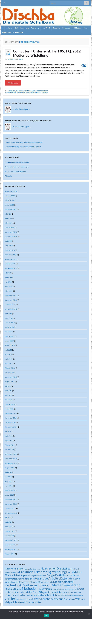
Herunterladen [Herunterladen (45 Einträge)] (70, 575)
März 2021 (8, 223)
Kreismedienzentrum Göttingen (17, 167)
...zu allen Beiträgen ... (20, 109)
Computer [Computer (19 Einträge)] (28, 569)
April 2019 (8, 286)
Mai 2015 (8, 395)
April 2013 (8, 481)
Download (66, 28)
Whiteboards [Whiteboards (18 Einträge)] (70, 599)
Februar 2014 (10, 445)
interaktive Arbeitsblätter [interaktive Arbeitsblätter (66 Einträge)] (50, 578)
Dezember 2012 (11, 499)
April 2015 (8, 400)
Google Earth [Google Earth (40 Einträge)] (54, 575)
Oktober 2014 (10, 422)
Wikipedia (8, 176)
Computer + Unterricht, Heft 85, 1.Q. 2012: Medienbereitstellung (47, 53)
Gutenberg (11, 59)
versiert (45, 93)
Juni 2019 (8, 277)
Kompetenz (24, 28)
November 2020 (11, 232)
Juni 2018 (8, 314)
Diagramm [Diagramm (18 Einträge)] (36, 569)
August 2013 (9, 468)
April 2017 (8, 332)
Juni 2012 (8, 522)
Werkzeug (35, 28)
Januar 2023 (9, 200)
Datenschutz (18, 33)
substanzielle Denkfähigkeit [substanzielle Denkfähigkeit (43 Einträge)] (33, 592)
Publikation (76, 28)
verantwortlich (10, 93)
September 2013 (11, 463)
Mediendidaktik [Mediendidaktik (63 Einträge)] (63, 581)
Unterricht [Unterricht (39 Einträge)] (55, 592)
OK (46, 615)
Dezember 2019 (11, 255)
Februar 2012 (10, 531)
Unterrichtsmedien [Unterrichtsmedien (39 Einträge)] (15, 595)
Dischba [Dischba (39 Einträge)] (65, 568)
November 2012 (11, 504)
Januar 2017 (9, 341)
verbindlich (21, 93)
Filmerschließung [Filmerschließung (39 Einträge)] (14, 575)
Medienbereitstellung (24, 91)
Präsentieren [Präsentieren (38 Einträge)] (45, 588)
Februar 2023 (10, 196)
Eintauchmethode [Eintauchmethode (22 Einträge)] (12, 572)
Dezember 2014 (11, 413)
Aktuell (21, 59)
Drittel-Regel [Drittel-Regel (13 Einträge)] (75, 569)
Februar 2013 (10, 490)
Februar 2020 (10, 250)
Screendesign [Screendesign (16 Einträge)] (72, 589)
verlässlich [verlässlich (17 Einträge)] (60, 596)
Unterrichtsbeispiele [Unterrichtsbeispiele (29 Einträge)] (71, 592)
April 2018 (8, 318)
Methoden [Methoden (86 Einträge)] (29, 588)
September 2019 (11, 268)
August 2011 (9, 554)
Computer (11, 91)
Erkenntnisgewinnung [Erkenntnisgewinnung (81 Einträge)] (50, 572)
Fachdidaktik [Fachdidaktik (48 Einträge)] (74, 572)
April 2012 (8, 527)
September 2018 (11, 309)
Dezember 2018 (11, 295)
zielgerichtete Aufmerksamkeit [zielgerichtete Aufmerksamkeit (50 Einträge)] (24, 602)
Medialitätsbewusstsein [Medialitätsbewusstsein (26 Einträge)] (42, 582)
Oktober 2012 (10, 508)
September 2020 (11, 237)
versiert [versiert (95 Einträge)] (11, 598)
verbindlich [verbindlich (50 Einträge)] (50, 595)
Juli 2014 (8, 431)
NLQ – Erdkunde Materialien (15, 171)
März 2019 (8, 291)
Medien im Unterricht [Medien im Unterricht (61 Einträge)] (37, 585)
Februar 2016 (10, 368)
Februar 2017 (10, 336)
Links (86, 28)
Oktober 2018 (10, 305)
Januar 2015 (9, 409)
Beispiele (56, 28)
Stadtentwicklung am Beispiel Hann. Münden (23, 146)
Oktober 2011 (10, 545)
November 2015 (11, 377)
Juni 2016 (8, 350)
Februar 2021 (10, 227)
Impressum (6, 33)
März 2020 (8, 246)
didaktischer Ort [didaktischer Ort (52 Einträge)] (50, 568)
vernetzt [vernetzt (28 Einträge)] (69, 595)
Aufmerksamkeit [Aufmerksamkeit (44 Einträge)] (14, 568)
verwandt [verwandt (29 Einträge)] (29, 599)
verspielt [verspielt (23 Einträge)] (20, 599)
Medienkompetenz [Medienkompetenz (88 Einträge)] (66, 585)
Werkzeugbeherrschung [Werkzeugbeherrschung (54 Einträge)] (49, 599)
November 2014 (11, 418)
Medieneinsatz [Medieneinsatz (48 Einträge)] (13, 585)
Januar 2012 (9, 536)
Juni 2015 (8, 391)
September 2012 (11, 513)
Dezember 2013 (11, 454)
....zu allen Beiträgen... (20, 126)
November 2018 (11, 300)
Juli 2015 (8, 386)
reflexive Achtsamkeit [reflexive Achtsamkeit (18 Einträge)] (60, 589)
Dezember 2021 (11, 209)
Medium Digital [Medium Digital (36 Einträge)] (13, 588)
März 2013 (8, 486)
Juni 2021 (8, 218)
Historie (9, 28)
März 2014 (8, 441)
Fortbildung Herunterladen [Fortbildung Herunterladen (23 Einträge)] (35, 575)
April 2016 (8, 359)
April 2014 (8, 436)
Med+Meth (46, 28)
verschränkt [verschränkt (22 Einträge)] (78, 596)
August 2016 (9, 345)
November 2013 (11, 459)
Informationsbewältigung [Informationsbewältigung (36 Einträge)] (18, 578)
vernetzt (37, 93)
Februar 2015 (10, 404)
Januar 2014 (9, 450)
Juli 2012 (8, 518)
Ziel (16, 28)
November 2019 (11, 259)
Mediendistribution (40, 91)
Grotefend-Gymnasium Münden (17, 162)
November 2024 (11, 191)
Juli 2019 (8, 273)
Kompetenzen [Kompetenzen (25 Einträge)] (24, 582)
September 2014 (11, 427)
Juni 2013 (8, 472)
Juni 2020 (8, 241)
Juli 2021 (8, 214)
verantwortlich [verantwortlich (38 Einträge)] (34, 595)
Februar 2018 (10, 323)
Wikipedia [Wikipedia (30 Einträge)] (80, 599)
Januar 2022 (9, 205)
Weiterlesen (13, 83)
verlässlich (30, 93)
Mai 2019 (8, 282)
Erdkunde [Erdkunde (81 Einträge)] (26, 572)
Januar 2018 (9, 327)
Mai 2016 (8, 354)
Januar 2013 (9, 495)
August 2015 (9, 382)
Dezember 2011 (11, 540)
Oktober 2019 (10, 264)
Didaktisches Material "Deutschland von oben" (24, 142)
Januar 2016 (9, 373)
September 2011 (11, 549)
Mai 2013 (8, 477)
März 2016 (8, 363)
